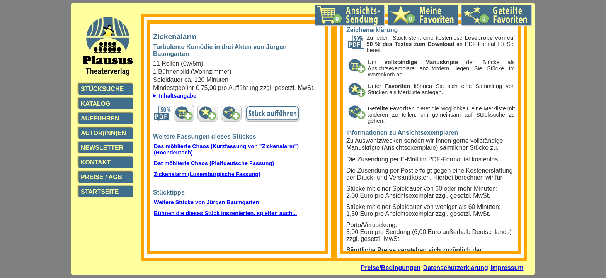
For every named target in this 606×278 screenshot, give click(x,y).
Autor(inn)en (103, 133)
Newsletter (102, 147)
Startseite (100, 191)
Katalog (96, 103)
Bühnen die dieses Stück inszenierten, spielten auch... (225, 213)
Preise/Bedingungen (391, 267)
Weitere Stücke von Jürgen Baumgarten (206, 202)
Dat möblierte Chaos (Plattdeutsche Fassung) (214, 163)
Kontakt (96, 162)
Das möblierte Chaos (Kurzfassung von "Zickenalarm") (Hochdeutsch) (226, 149)
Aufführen (100, 118)
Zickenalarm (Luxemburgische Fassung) (207, 174)
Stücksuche (102, 89)
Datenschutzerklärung (455, 267)
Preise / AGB (101, 177)
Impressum (506, 267)
